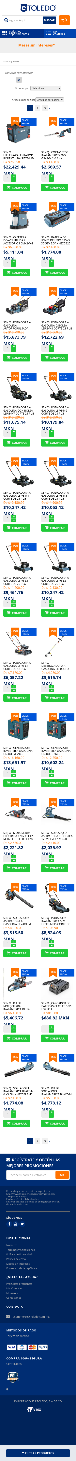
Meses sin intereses (18, 1263)
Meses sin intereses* (36, 45)
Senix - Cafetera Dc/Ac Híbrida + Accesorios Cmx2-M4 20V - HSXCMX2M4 (18, 240)
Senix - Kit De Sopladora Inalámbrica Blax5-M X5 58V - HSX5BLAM (56, 1091)
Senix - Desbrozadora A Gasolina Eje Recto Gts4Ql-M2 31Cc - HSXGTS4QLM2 (55, 665)
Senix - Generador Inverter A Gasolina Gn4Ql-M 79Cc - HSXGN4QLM (18, 750)
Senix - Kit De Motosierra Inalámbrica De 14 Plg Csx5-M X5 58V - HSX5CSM (16, 1006)
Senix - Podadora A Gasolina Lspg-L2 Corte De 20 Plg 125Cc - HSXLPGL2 (55, 580)
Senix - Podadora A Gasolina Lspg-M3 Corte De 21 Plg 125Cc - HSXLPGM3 (55, 495)
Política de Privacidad (19, 1254)
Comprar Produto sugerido (16, 187)
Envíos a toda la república (21, 1268)
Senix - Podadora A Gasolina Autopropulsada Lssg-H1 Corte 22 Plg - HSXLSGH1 (18, 325)
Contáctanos (13, 1297)
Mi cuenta (12, 1293)
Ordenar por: (22, 88)
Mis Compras (14, 1288)
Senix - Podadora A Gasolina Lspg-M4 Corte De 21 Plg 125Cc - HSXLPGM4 (17, 495)
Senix (16, 61)
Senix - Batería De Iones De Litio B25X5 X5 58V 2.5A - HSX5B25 (55, 240)
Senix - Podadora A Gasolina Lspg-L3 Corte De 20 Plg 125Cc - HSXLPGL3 (17, 580)
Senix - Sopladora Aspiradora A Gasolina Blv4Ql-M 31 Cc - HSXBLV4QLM (17, 920)
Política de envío (16, 1259)
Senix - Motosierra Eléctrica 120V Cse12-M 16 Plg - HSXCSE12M (18, 835)
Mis (60, 33)
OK (62, 1175)
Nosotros (11, 1245)
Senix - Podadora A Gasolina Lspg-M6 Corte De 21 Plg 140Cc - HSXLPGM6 (55, 410)
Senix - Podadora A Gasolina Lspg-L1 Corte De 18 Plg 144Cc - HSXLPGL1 (17, 665)
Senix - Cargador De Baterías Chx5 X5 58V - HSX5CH (56, 1006)
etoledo (6, 61)
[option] (38, 45)
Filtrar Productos (38, 1453)
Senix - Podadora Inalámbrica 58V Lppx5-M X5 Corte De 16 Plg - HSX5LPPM (55, 920)
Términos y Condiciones (20, 1250)
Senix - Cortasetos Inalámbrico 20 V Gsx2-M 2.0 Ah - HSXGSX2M (54, 155)
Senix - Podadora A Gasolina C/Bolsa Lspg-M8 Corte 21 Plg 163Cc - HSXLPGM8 (56, 325)
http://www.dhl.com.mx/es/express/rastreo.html (30, 1193)
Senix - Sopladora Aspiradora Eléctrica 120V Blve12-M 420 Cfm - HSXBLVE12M (56, 835)
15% (15, 121)
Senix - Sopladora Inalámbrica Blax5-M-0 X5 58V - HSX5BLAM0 (19, 1091)
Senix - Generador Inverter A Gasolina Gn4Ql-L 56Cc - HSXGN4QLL (55, 750)
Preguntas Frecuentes (19, 1284)
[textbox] (29, 20)
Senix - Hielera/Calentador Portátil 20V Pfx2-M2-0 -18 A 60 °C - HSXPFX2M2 (18, 155)
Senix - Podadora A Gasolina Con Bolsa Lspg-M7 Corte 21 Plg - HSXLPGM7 (18, 410)
